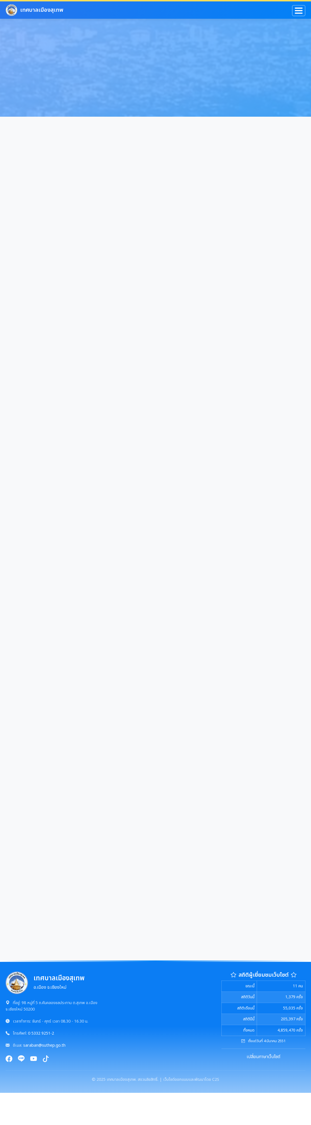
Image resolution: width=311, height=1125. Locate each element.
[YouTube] (33, 1059)
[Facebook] (9, 1059)
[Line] (21, 1059)
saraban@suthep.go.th (44, 1045)
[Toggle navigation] (298, 10)
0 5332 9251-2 (41, 1033)
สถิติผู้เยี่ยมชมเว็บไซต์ (263, 975)
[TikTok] (46, 1059)
